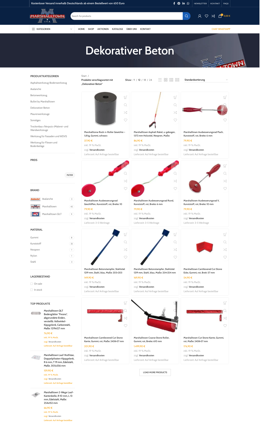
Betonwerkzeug (38, 95)
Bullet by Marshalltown (42, 101)
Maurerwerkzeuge (40, 114)
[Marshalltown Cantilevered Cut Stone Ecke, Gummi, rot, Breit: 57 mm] (205, 248)
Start (84, 75)
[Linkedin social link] (183, 3)
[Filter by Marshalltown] (49, 206)
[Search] (130, 16)
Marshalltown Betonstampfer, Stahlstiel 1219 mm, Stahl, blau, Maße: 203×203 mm (104, 273)
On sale (38, 283)
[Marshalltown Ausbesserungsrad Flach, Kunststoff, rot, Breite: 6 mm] (205, 110)
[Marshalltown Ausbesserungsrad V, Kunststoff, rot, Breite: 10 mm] (205, 179)
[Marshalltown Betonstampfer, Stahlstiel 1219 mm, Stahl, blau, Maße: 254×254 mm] (155, 248)
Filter (70, 175)
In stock (38, 289)
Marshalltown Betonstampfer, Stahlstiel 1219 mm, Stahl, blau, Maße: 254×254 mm (154, 273)
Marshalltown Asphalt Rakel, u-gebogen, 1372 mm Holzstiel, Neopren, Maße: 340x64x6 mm (155, 135)
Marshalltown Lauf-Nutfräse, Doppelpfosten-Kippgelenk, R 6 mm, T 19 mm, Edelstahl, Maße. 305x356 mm (59, 360)
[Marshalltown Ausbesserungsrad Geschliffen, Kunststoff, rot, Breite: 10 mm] (105, 179)
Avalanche (35, 89)
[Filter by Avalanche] (49, 199)
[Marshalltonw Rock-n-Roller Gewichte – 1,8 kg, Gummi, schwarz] (105, 110)
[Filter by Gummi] (49, 237)
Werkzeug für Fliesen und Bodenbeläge (43, 144)
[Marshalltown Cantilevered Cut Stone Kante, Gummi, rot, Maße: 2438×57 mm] (105, 317)
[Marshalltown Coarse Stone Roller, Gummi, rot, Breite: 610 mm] (155, 317)
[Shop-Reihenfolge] (206, 79)
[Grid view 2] (165, 80)
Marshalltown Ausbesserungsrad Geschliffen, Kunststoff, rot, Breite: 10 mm (103, 204)
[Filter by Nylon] (49, 255)
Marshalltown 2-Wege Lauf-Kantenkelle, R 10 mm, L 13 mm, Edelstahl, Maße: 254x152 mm (59, 397)
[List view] (160, 80)
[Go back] (81, 50)
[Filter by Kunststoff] (49, 243)
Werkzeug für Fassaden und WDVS (48, 136)
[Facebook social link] (174, 3)
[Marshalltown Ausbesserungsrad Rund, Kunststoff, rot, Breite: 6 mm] (155, 179)
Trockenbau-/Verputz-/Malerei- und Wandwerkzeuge (49, 128)
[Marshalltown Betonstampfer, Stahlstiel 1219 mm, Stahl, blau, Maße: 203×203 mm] (105, 248)
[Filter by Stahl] (49, 261)
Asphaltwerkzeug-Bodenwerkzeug (48, 82)
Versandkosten (54, 341)
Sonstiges (35, 120)
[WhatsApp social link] (188, 3)
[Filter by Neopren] (49, 249)
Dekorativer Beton (40, 107)
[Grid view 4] (177, 80)
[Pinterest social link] (178, 3)
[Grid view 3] (171, 80)
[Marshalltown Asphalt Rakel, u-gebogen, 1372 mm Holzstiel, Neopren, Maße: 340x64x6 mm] (155, 110)
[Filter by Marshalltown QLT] (49, 214)
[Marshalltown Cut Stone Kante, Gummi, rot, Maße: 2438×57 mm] (205, 317)
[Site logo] (47, 15)
